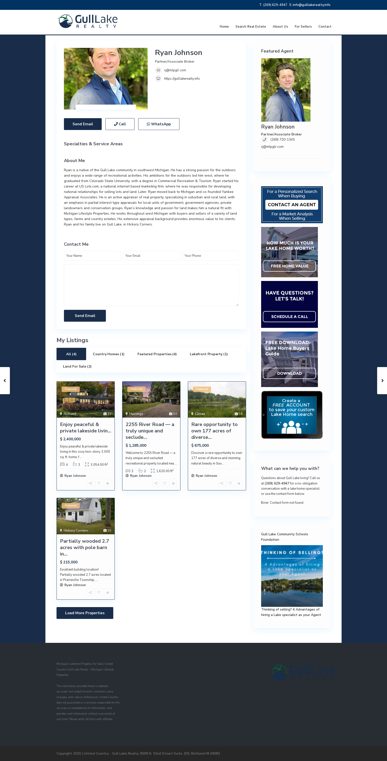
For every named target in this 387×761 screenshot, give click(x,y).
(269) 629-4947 (277, 483)
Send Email (83, 124)
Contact (324, 26)
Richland (70, 414)
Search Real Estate (250, 26)
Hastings (136, 414)
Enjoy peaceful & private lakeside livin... (85, 427)
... (81, 457)
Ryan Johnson (178, 53)
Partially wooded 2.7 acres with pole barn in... (84, 547)
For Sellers (303, 26)
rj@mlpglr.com (175, 70)
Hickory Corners (76, 530)
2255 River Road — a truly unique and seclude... (150, 431)
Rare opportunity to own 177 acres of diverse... (214, 431)
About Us (280, 26)
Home (224, 26)
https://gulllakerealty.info (182, 78)
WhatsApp (159, 124)
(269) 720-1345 (282, 139)
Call (120, 124)
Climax (200, 414)
